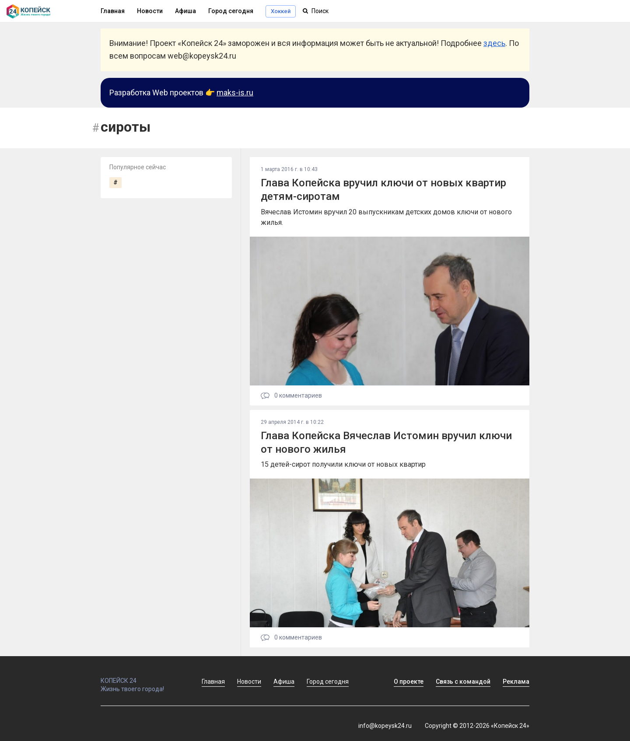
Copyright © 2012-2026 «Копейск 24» (477, 725)
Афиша (185, 10)
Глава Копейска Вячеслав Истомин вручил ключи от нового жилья (386, 442)
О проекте (409, 681)
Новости (150, 10)
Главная (113, 10)
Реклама (516, 681)
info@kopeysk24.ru (385, 725)
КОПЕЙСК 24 (142, 676)
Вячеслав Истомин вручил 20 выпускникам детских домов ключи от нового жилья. (386, 217)
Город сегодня (230, 10)
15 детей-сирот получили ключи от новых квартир (343, 464)
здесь (494, 43)
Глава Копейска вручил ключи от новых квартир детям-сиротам (383, 190)
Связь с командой (463, 681)
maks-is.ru (235, 92)
